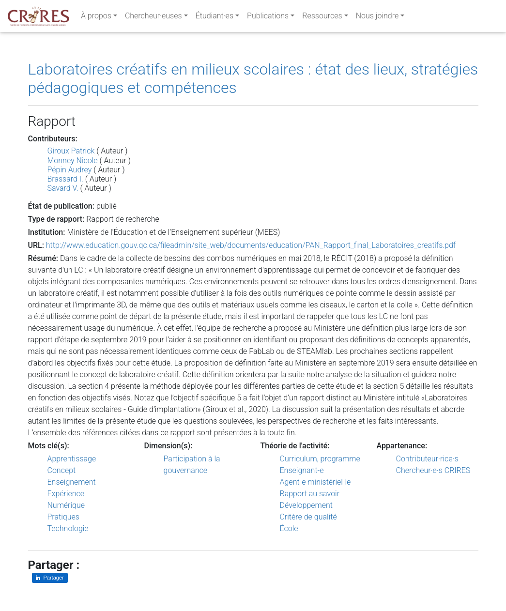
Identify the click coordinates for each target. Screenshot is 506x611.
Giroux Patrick (71, 150)
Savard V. (62, 188)
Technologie (68, 528)
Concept (61, 470)
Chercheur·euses (153, 17)
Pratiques (63, 516)
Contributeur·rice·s (427, 458)
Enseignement (71, 482)
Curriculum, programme (320, 458)
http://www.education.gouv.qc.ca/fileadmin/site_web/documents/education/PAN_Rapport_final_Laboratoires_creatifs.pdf (251, 245)
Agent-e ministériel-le (315, 482)
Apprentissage (71, 458)
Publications (268, 17)
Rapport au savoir (310, 493)
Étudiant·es (214, 17)
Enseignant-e (302, 470)
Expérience (66, 493)
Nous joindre (377, 17)
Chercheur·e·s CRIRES (433, 470)
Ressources (322, 17)
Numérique (66, 505)
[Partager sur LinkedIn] (50, 578)
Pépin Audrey (69, 169)
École (289, 528)
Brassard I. (65, 178)
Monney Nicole (72, 160)
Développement (306, 505)
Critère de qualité (308, 516)
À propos (96, 17)
